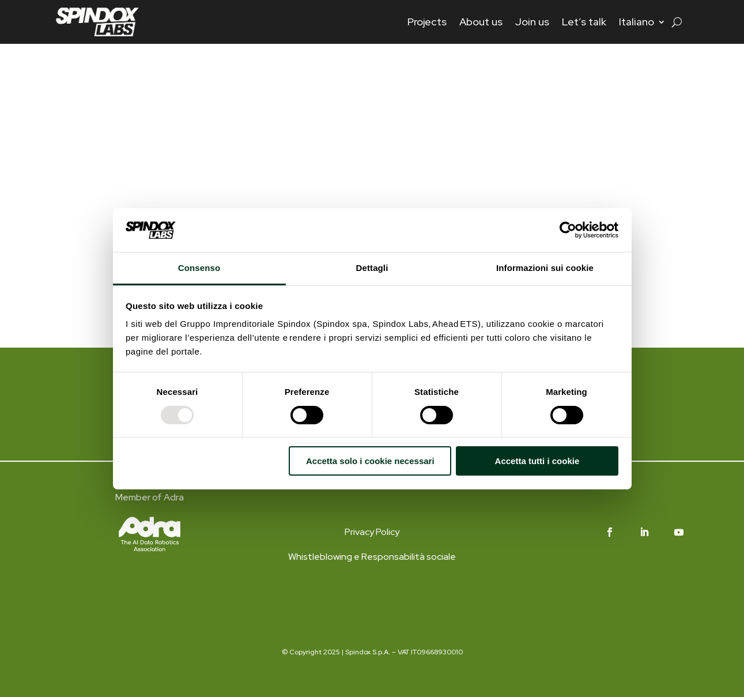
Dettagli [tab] (372, 268)
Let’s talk (584, 21)
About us (481, 21)
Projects (427, 21)
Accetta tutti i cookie (537, 461)
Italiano (636, 21)
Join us (532, 21)
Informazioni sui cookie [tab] (545, 268)
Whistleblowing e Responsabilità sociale (372, 557)
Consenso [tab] (199, 268)
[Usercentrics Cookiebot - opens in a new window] (568, 230)
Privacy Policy (372, 532)
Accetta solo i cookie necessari (370, 461)
